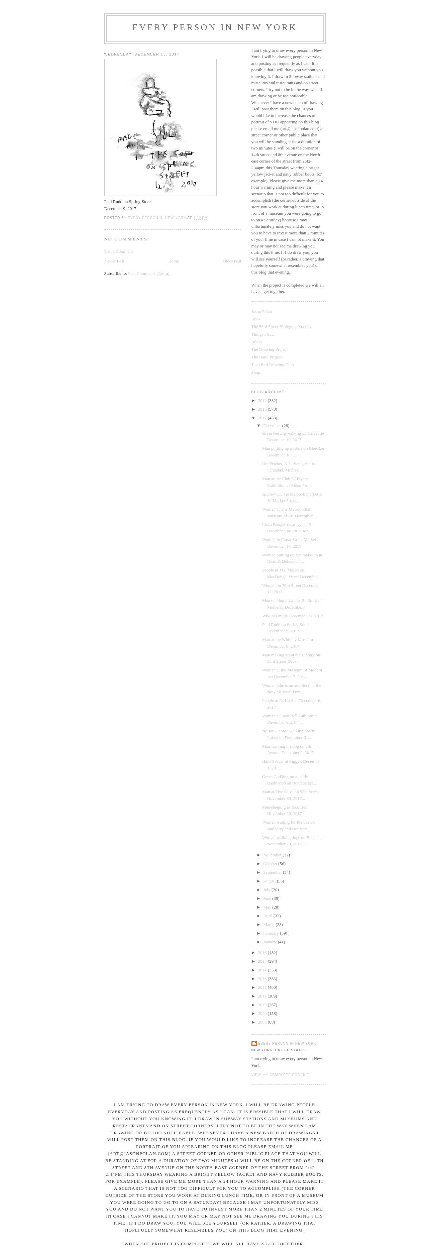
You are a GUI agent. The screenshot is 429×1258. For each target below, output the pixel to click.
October (270, 863)
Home (173, 261)
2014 (263, 969)
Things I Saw (263, 334)
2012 (263, 987)
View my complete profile (280, 1075)
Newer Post (114, 261)
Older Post (232, 261)
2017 (263, 417)
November (273, 854)
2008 (263, 1022)
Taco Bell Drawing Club (272, 364)
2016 (263, 952)
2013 (263, 978)
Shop (255, 372)
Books (256, 341)
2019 (263, 400)
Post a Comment (118, 251)
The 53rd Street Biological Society (281, 326)
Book (256, 318)
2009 (263, 1013)
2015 (263, 961)
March (269, 924)
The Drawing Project (269, 349)
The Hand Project (266, 356)
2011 (263, 996)
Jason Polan (261, 311)
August (270, 880)
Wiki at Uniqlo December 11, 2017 (292, 615)
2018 (263, 409)
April (268, 915)
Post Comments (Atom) (149, 273)
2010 (263, 1004)
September (273, 872)
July (267, 889)
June (267, 898)
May (267, 907)
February (271, 933)
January (270, 941)
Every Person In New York (215, 27)
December (272, 425)
